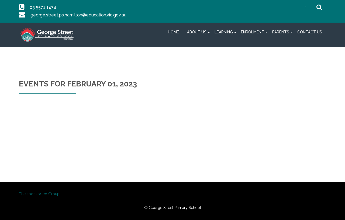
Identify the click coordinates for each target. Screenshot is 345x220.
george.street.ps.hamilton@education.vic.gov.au (77, 15)
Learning (224, 32)
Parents (280, 32)
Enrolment (252, 32)
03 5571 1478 (43, 7)
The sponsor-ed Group (39, 194)
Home (173, 32)
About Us (196, 32)
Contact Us (309, 32)
